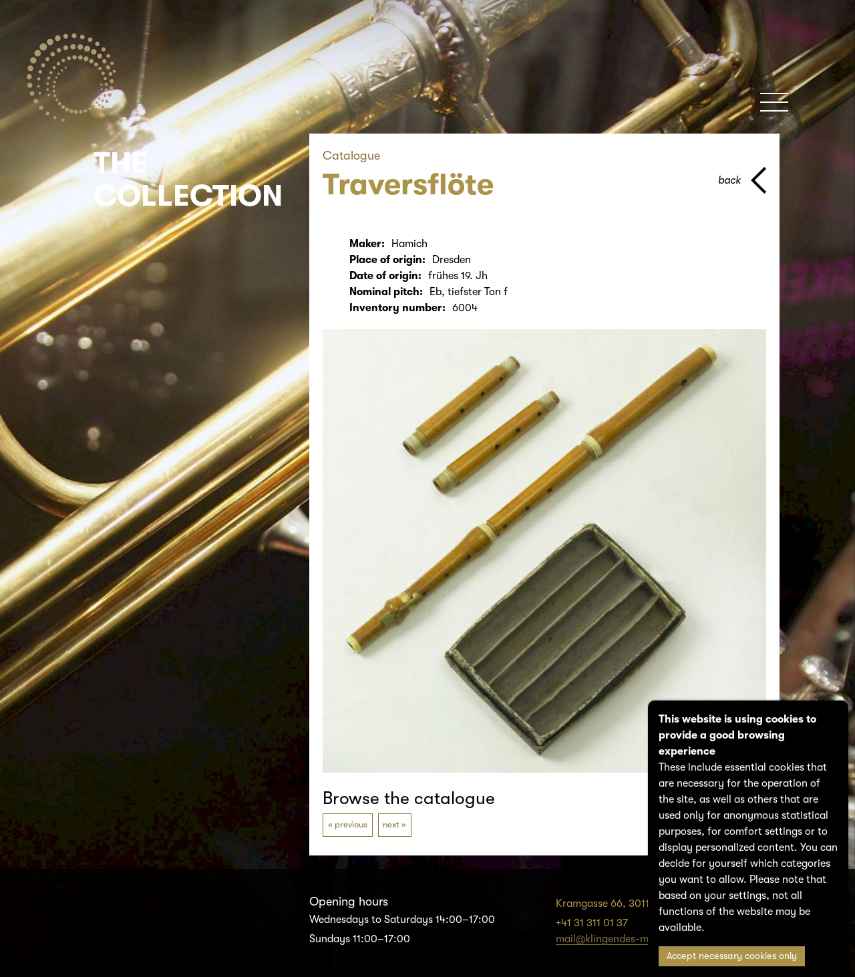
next (391, 824)
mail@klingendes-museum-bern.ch (638, 939)
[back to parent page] (742, 180)
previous (351, 824)
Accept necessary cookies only (732, 956)
